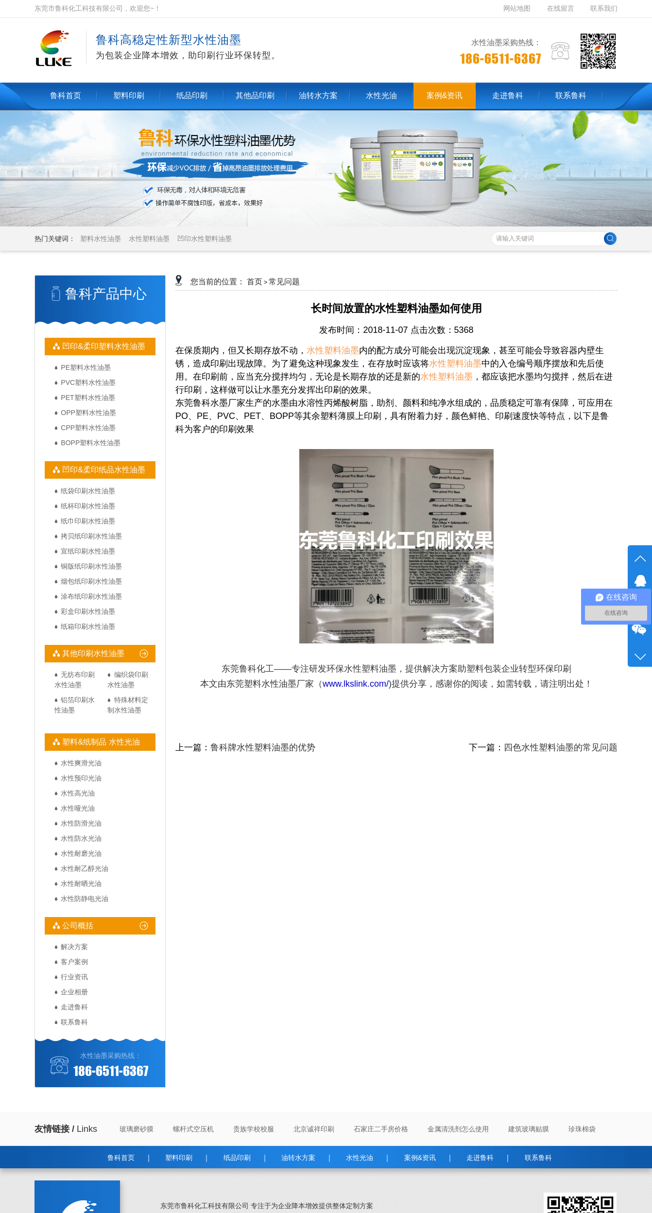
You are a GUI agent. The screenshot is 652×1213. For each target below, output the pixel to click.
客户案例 (74, 962)
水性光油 (359, 1157)
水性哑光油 (78, 808)
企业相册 (74, 992)
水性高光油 (78, 793)
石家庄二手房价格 (381, 1129)
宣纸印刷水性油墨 (88, 551)
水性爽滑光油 (81, 763)
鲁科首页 (121, 1157)
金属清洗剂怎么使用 (458, 1129)
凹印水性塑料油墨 (204, 239)
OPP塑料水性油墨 (88, 412)
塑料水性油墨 (100, 239)
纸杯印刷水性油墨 (88, 506)
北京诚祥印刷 (313, 1129)
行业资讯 (74, 977)
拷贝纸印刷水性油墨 (91, 536)
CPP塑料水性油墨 (88, 428)
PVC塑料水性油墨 (88, 382)
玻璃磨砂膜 (137, 1129)
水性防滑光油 (81, 823)
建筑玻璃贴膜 (528, 1129)
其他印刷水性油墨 (92, 653)
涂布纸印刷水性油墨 (91, 596)
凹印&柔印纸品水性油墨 (102, 470)
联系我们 (604, 8)
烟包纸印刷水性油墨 (91, 581)
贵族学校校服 (253, 1129)
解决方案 (74, 947)
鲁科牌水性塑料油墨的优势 (262, 747)
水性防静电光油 (84, 898)
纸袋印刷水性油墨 (88, 491)
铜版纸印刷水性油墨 (91, 566)
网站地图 (517, 8)
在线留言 (560, 8)
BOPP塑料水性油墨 (90, 443)
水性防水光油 (81, 838)
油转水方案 (298, 1157)
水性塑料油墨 (149, 239)
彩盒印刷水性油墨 (88, 611)
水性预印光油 (81, 778)
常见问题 (284, 281)
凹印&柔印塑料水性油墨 (102, 346)
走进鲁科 (74, 1007)
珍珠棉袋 (582, 1129)
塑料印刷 (178, 1157)
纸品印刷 (237, 1157)
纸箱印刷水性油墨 (88, 626)
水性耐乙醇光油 (84, 868)
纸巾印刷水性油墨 (88, 521)
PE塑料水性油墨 (86, 367)
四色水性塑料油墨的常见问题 (561, 747)
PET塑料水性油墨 (88, 397)
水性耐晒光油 (81, 883)
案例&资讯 (420, 1157)
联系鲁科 (74, 1022)
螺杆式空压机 (193, 1129)
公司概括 (76, 925)
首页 (254, 281)
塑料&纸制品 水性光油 (100, 742)
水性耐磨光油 (81, 853)
